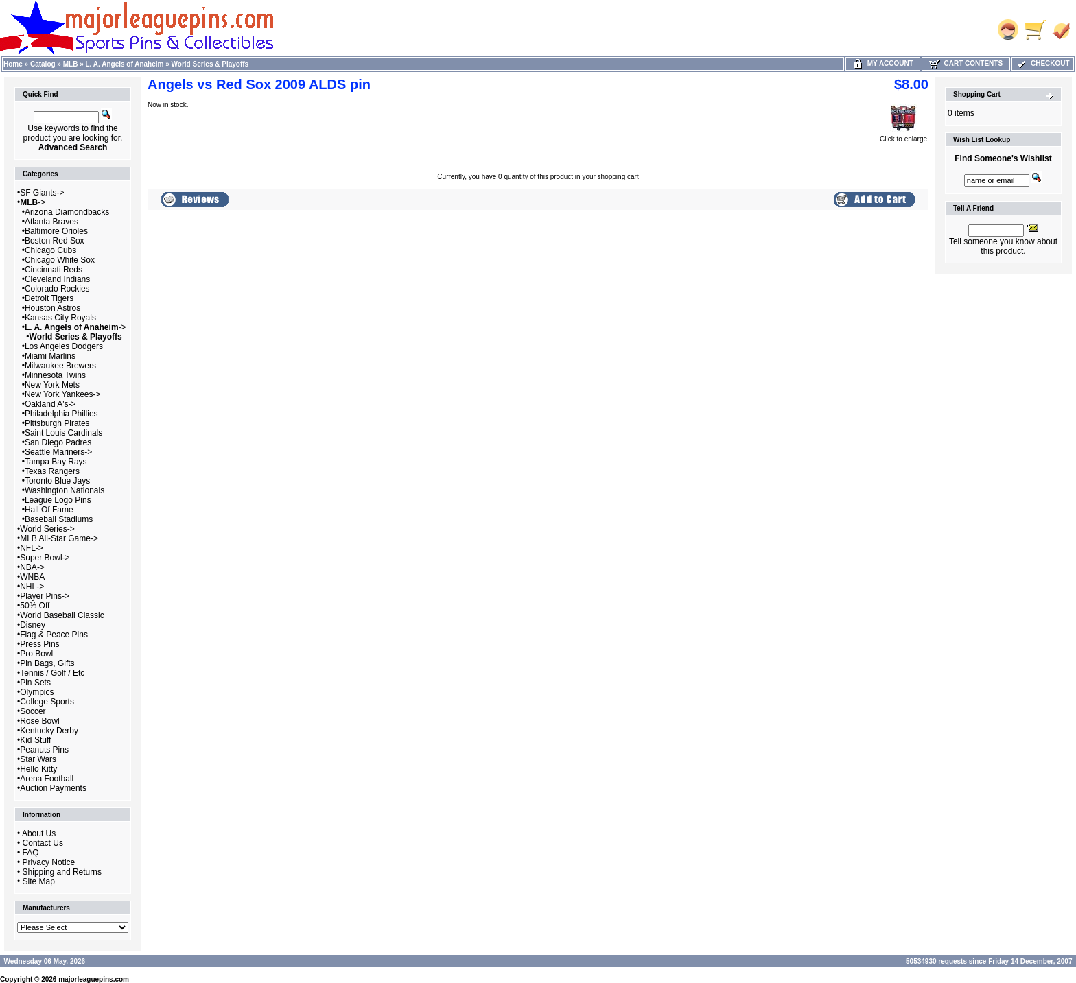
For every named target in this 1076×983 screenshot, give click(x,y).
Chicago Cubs (50, 250)
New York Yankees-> (63, 394)
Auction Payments (53, 788)
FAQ (31, 852)
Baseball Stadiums (59, 519)
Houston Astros (52, 308)
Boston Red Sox (54, 241)
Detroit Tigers (49, 298)
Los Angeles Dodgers (64, 346)
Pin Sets (35, 682)
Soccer (32, 711)
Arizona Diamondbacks (67, 212)
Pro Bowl (36, 654)
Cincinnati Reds (53, 269)
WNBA (32, 577)
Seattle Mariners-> (58, 452)
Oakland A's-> (50, 404)
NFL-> (31, 548)
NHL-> (32, 586)
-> (32, 202)
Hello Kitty (38, 769)
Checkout (1042, 63)
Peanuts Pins (44, 750)
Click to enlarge (903, 136)
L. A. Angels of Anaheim (125, 64)
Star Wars (38, 759)
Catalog (43, 64)
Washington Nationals (64, 490)
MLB (70, 64)
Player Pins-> (44, 596)
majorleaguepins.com (93, 979)
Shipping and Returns (62, 872)
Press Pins (39, 644)
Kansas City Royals (60, 317)
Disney (32, 625)
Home (13, 64)
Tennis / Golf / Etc (52, 673)
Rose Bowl (39, 721)
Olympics (37, 692)
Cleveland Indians (57, 279)
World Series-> (47, 529)
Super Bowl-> (44, 557)
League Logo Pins (58, 500)
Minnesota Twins (55, 375)
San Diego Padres (58, 442)
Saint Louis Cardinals (63, 433)
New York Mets (52, 385)
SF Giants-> (42, 193)
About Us (39, 833)
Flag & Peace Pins (54, 634)
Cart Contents (966, 63)
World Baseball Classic (62, 615)
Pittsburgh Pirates (57, 423)
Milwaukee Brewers (60, 365)
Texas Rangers (52, 471)
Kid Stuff (35, 740)
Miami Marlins (50, 356)
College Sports (47, 702)
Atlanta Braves (51, 221)
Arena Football (46, 778)
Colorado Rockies (57, 289)
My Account (882, 63)
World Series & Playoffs (210, 64)
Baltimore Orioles (56, 231)
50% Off (34, 606)
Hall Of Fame (49, 509)
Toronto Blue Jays (57, 481)
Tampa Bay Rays (56, 461)
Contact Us (43, 843)
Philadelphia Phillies (61, 413)
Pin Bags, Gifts (47, 663)
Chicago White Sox (60, 260)
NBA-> (32, 567)
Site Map (39, 881)
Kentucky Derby (49, 730)
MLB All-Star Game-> (59, 538)
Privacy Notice (49, 862)
